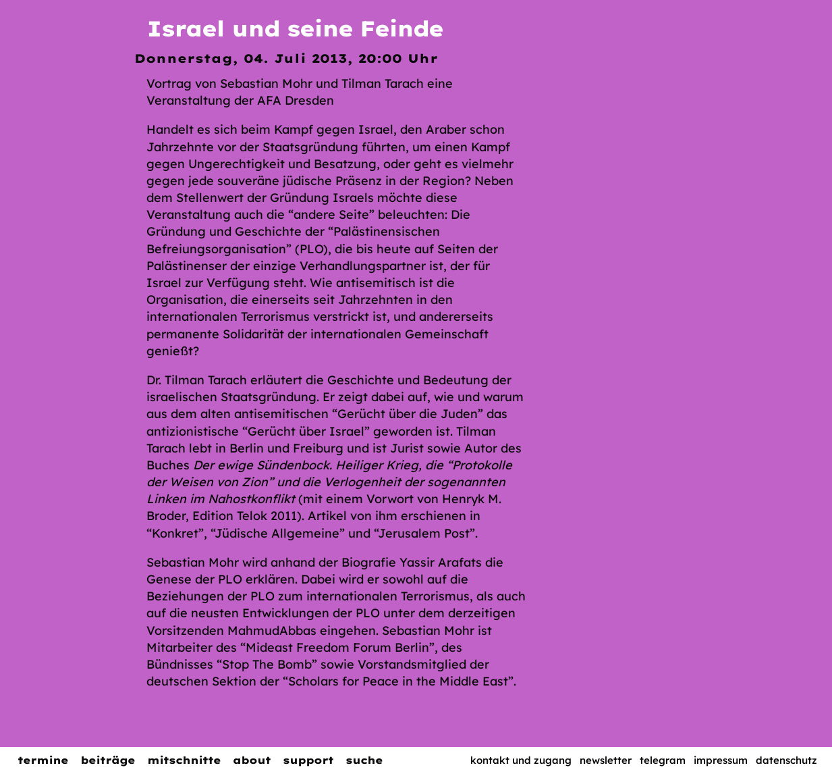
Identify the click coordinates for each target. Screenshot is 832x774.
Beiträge (107, 760)
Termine (43, 760)
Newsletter (606, 760)
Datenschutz (786, 760)
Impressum (721, 760)
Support (308, 760)
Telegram (663, 760)
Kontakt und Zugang (521, 760)
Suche (364, 760)
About (252, 760)
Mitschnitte (184, 760)
